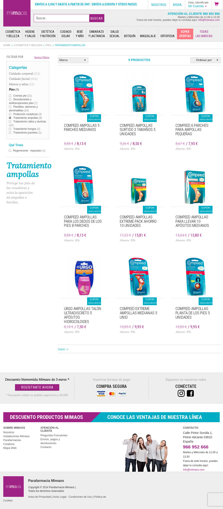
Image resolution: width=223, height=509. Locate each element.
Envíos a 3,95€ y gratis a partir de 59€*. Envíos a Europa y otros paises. (86, 4)
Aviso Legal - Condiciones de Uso (72, 496)
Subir (61, 349)
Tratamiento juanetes (27, 132)
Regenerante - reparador (29, 150)
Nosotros (8, 432)
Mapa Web (10, 448)
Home (7, 45)
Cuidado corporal (24, 74)
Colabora (8, 444)
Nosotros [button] (158, 5)
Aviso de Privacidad (39, 496)
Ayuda (177, 5)
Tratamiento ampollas (27, 117)
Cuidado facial (23, 79)
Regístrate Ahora (37, 387)
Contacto (46, 447)
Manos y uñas (21, 84)
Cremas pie (22, 95)
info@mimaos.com (209, 19)
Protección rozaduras (27, 114)
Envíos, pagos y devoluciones (50, 441)
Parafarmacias (12, 440)
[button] (217, 4)
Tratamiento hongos (26, 128)
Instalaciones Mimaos (16, 436)
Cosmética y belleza (28, 45)
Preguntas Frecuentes (54, 435)
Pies (48, 45)
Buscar (97, 18)
